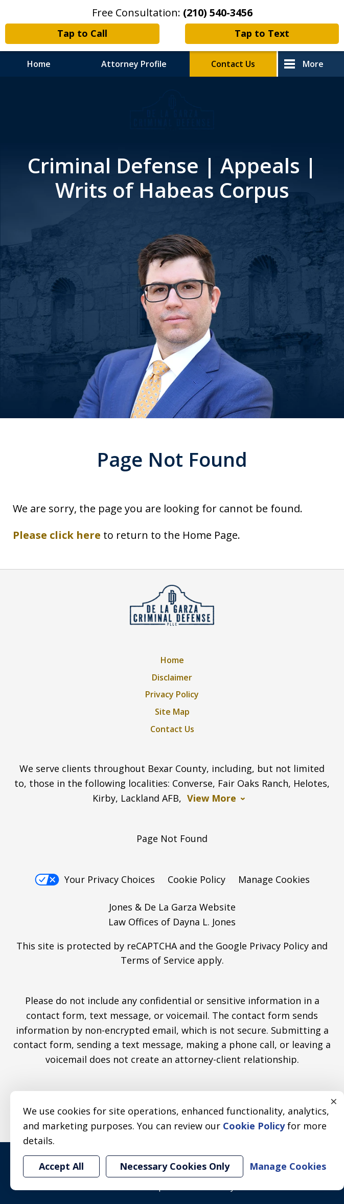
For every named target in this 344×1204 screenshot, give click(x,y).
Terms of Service (158, 960)
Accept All (61, 1166)
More (313, 64)
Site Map (172, 711)
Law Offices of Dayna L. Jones (172, 922)
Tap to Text (262, 33)
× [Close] (333, 1101)
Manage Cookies (274, 879)
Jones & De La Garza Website (172, 907)
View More (211, 798)
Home (39, 64)
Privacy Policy (172, 694)
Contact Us (233, 64)
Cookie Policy (196, 879)
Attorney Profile (134, 64)
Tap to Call (82, 33)
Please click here (57, 535)
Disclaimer (172, 677)
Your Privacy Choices (95, 879)
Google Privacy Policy (262, 946)
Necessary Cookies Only (175, 1166)
